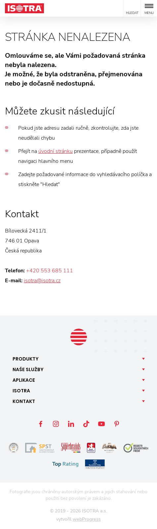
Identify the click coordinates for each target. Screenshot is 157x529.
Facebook (40, 424)
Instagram (55, 424)
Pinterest (116, 424)
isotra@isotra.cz (42, 280)
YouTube (101, 424)
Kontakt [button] (24, 401)
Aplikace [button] (24, 380)
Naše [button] (28, 369)
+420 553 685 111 (49, 270)
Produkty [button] (26, 359)
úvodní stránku (55, 151)
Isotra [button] (21, 390)
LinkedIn (71, 424)
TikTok (86, 424)
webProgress (87, 519)
